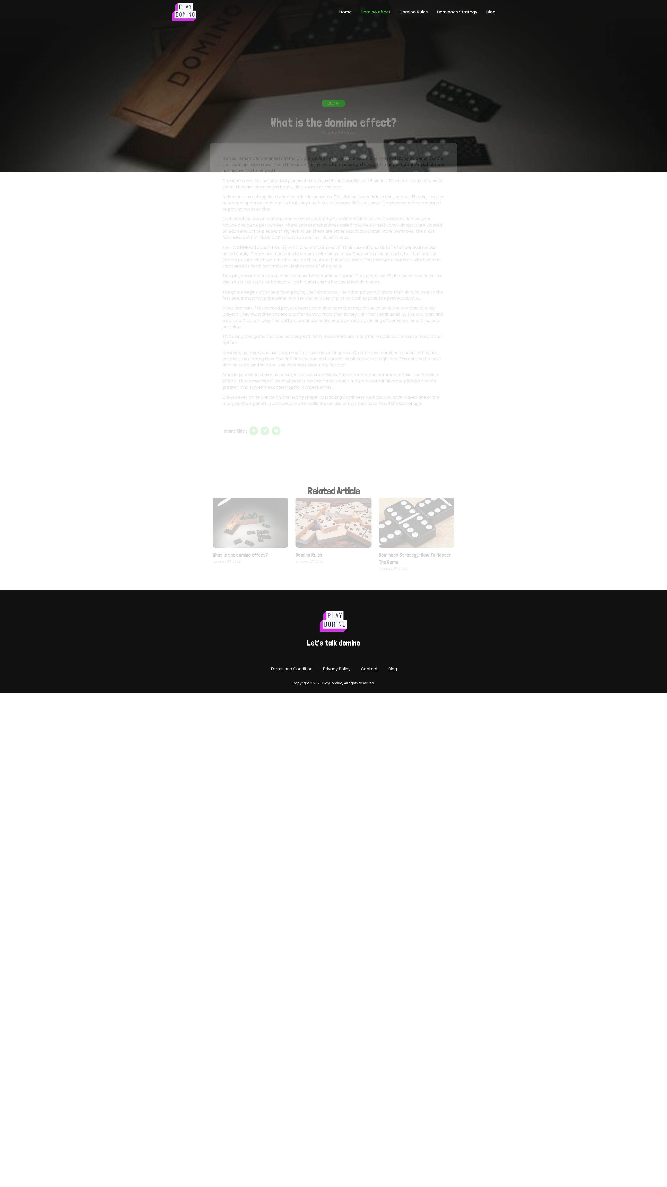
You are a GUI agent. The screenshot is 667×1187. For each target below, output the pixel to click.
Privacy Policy (337, 669)
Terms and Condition (291, 669)
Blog (491, 12)
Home (345, 12)
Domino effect (376, 12)
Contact (369, 669)
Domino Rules (414, 12)
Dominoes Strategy (457, 12)
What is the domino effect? (240, 555)
